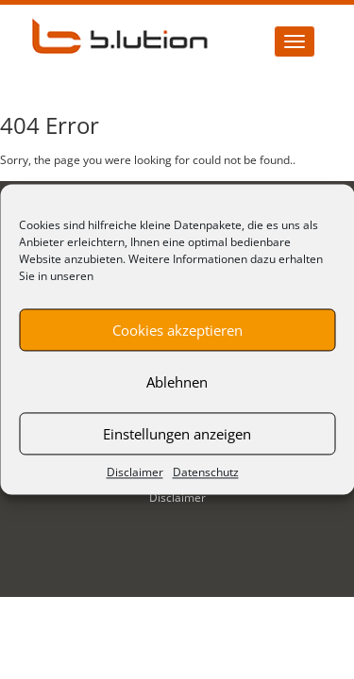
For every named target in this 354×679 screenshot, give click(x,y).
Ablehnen (177, 382)
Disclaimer (135, 472)
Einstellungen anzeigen (177, 433)
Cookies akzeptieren (177, 330)
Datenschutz (206, 472)
